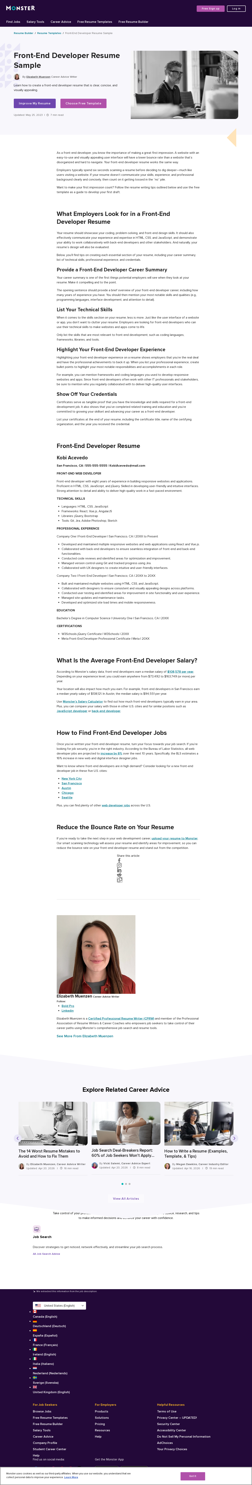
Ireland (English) (59, 1351)
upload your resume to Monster (175, 838)
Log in (236, 8)
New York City (72, 779)
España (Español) (59, 1333)
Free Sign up (211, 8)
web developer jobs (116, 805)
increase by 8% (111, 753)
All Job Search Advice (46, 1254)
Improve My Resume (35, 103)
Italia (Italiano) (59, 1361)
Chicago (68, 793)
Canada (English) (59, 1314)
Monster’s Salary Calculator (83, 702)
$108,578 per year (180, 672)
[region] (126, 1476)
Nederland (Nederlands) (59, 1370)
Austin (66, 788)
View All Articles (126, 1199)
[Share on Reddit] (128, 874)
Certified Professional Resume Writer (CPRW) (121, 1019)
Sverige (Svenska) (59, 1380)
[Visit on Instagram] (128, 865)
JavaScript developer (72, 711)
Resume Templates (49, 33)
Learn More (71, 1477)
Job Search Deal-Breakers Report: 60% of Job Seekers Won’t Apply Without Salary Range (118, 1153)
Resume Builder (23, 33)
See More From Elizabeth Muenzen (85, 1036)
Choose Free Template (83, 103)
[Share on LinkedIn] (128, 870)
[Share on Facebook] (128, 860)
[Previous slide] (18, 1138)
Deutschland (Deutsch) (59, 1323)
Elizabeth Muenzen (38, 76)
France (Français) (59, 1342)
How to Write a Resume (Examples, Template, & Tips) (188, 1154)
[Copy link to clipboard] (119, 880)
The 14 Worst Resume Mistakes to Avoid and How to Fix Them (49, 1154)
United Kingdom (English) (59, 1389)
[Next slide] (234, 1138)
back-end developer (106, 711)
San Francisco (72, 783)
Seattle (67, 798)
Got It (192, 1476)
